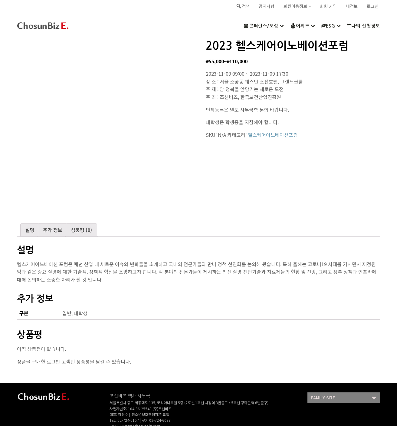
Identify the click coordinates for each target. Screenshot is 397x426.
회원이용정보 (295, 6)
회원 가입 (328, 6)
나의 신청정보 (363, 26)
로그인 (373, 6)
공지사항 (266, 6)
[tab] (30, 230)
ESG (331, 26)
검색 (243, 6)
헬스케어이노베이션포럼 (273, 134)
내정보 (352, 6)
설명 (29, 229)
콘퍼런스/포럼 (263, 26)
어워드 (302, 26)
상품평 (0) (81, 229)
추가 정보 (52, 229)
